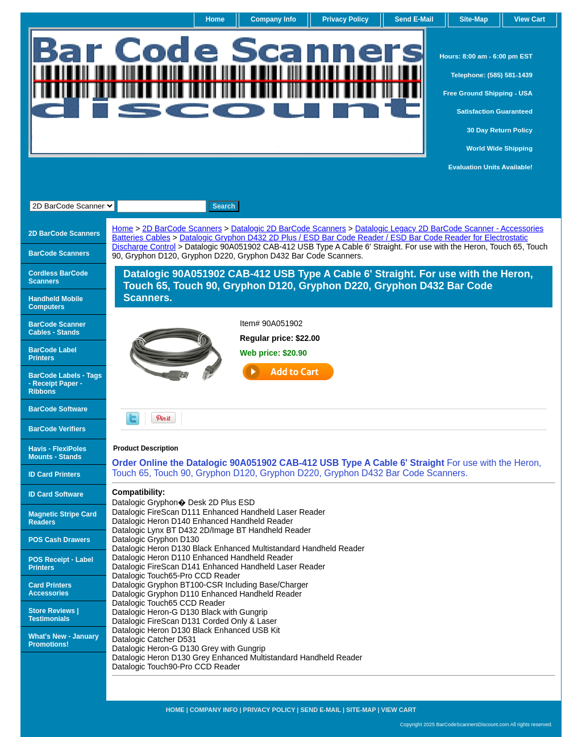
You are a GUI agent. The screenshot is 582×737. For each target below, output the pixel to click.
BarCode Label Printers (52, 354)
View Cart (399, 709)
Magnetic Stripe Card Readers (62, 518)
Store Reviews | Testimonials (53, 615)
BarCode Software (58, 409)
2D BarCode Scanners (182, 228)
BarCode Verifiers (57, 429)
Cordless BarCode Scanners (58, 277)
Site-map (361, 709)
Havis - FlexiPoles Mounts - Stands (57, 453)
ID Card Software (56, 494)
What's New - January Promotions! (63, 640)
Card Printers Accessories (50, 589)
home (215, 19)
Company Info (273, 19)
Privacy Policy (345, 19)
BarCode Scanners (58, 253)
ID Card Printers (54, 474)
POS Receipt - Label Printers (60, 564)
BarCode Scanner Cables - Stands (57, 328)
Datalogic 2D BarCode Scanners (288, 228)
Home (122, 228)
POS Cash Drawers (59, 540)
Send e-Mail (321, 709)
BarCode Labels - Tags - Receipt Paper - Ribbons (65, 383)
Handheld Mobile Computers (55, 303)
